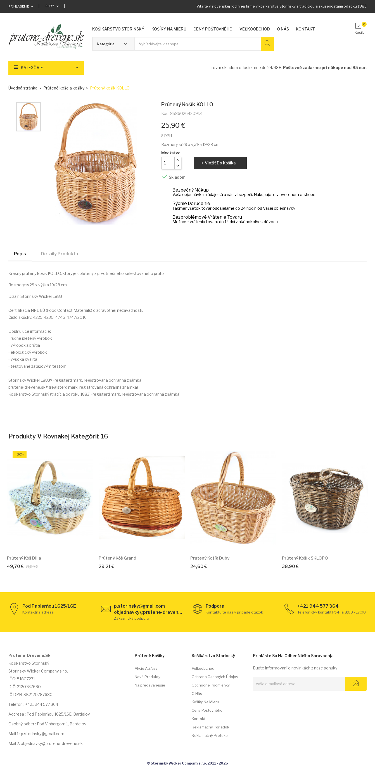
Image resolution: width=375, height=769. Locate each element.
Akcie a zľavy (146, 668)
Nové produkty (147, 676)
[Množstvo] (168, 163)
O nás (197, 693)
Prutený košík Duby (209, 558)
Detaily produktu (59, 253)
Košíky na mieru (205, 702)
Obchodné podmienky (211, 685)
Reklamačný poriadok (210, 727)
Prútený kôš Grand (117, 558)
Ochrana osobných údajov (215, 676)
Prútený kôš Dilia (24, 558)
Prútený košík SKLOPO (305, 558)
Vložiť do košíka (220, 163)
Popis (20, 253)
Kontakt (198, 718)
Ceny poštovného (207, 710)
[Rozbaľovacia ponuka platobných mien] (52, 6)
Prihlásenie (18, 6)
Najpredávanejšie (150, 685)
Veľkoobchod (203, 668)
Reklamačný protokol (210, 735)
